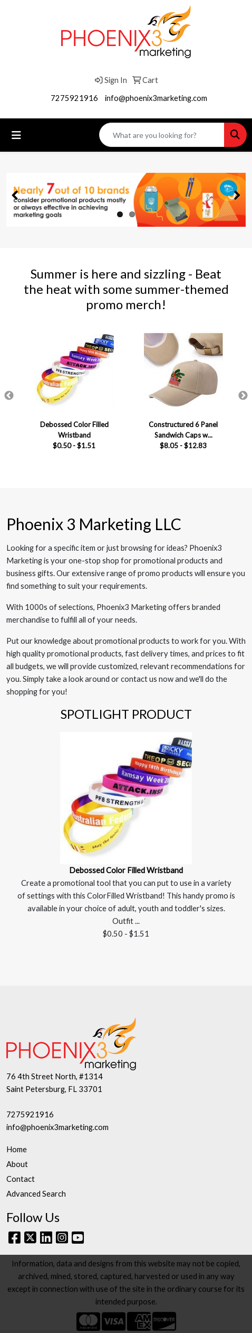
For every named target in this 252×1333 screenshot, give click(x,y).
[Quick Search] (162, 135)
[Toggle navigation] (16, 135)
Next (243, 396)
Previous (9, 396)
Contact (20, 1178)
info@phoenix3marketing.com (156, 98)
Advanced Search (36, 1193)
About (17, 1164)
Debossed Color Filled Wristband (126, 870)
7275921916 (74, 98)
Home (16, 1149)
